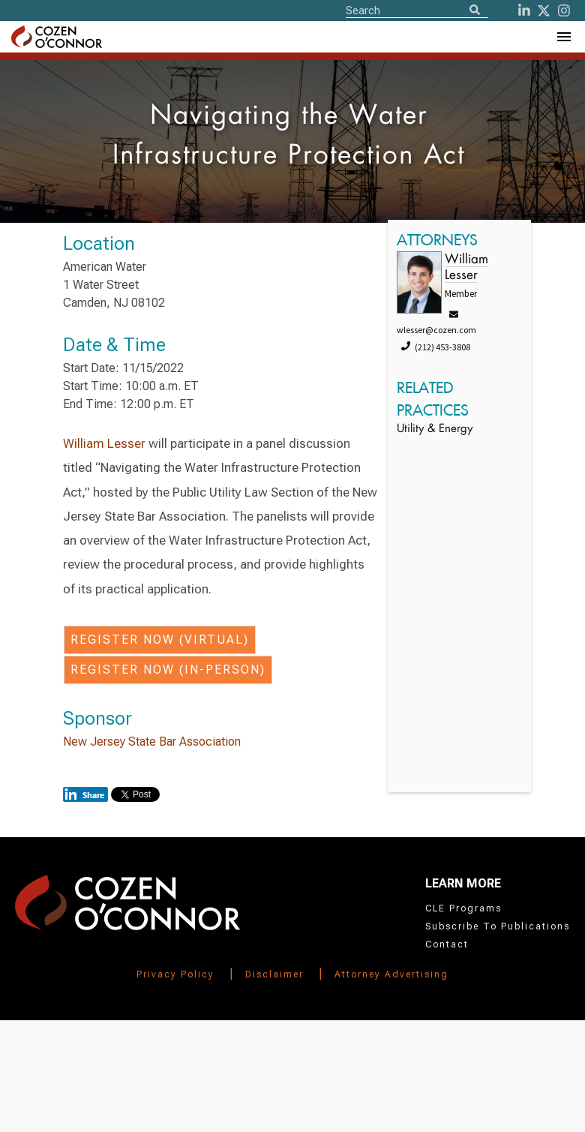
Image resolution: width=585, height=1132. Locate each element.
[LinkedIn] (524, 10)
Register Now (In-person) (168, 669)
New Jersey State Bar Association (152, 741)
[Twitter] (543, 10)
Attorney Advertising (391, 974)
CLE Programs (463, 908)
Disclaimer (274, 974)
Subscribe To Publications (497, 926)
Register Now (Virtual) (159, 639)
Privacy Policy (175, 974)
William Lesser (104, 443)
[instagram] (564, 10)
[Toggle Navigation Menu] (563, 37)
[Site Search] (417, 10)
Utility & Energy (434, 429)
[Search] (475, 11)
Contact (447, 944)
